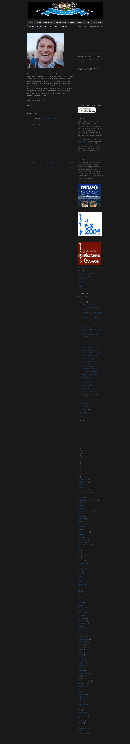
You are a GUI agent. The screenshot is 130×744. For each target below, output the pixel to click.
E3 (79, 553)
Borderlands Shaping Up (89, 304)
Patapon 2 (81, 662)
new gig (53, 81)
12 (78, 456)
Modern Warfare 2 (84, 644)
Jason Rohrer (82, 607)
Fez (79, 566)
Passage (81, 660)
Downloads (48, 22)
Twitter (87, 22)
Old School (81, 652)
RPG (79, 689)
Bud (79, 529)
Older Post (70, 163)
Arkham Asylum (83, 490)
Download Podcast (84, 276)
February (85, 406)
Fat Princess (82, 563)
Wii (79, 725)
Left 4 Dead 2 (82, 621)
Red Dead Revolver (84, 681)
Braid (79, 521)
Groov (80, 589)
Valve (79, 717)
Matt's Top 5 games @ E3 (89, 318)
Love (79, 626)
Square (80, 699)
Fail (79, 558)
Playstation (81, 668)
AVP (79, 495)
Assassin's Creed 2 (84, 492)
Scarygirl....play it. (87, 382)
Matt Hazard (82, 636)
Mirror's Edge (82, 642)
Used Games (82, 715)
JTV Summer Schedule (89, 372)
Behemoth (81, 508)
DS (79, 547)
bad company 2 (83, 498)
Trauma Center (83, 704)
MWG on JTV (82, 279)
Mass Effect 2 (82, 631)
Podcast (80, 670)
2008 (82, 413)
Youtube (80, 281)
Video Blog (81, 720)
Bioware (80, 516)
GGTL (80, 581)
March (84, 403)
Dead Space (82, 542)
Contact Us (97, 22)
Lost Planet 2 (82, 623)
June (84, 299)
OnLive (80, 655)
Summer (80, 702)
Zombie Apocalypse (84, 733)
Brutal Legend (82, 526)
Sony (79, 697)
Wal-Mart (81, 723)
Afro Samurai (82, 479)
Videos (71, 22)
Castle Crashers (83, 532)
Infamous (81, 602)
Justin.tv (80, 610)
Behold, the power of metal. (90, 385)
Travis (80, 707)
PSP (79, 676)
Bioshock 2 (81, 513)
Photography (82, 665)
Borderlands (82, 519)
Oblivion (80, 649)
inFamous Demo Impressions (91, 321)
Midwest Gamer (83, 639)
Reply (34, 127)
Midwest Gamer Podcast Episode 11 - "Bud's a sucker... (89, 337)
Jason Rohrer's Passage (89, 388)
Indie (79, 600)
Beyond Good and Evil (85, 511)
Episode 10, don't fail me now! (91, 391)
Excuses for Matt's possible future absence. (47, 26)
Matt (79, 634)
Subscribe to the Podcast (86, 273)
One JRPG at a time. (88, 358)
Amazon (80, 484)
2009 (82, 296)
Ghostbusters (82, 584)
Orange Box (82, 657)
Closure (80, 537)
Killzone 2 (81, 613)
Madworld (81, 628)
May (83, 302)
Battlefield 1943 (83, 505)
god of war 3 (82, 587)
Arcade (80, 487)
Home (31, 22)
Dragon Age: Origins (84, 545)
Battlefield (81, 503)
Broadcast (81, 524)
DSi (79, 550)
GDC (79, 579)
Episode (80, 555)
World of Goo (82, 728)
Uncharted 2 (82, 712)
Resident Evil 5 (83, 686)
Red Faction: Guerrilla (85, 683)
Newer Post (31, 163)
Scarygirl (81, 691)
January (85, 409)
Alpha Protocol (83, 482)
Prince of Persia (83, 673)
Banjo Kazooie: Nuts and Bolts (88, 500)
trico (79, 710)
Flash (79, 571)
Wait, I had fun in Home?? (90, 355)
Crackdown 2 (82, 539)
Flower (80, 574)
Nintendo (81, 647)
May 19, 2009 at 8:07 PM (50, 118)
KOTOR (80, 615)
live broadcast (82, 142)
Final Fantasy (82, 568)
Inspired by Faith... (87, 342)
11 (78, 453)
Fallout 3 (80, 560)
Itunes (39, 22)
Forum (79, 22)
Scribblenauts (82, 694)
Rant (79, 678)
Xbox (79, 731)
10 (78, 450)
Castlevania (82, 534)
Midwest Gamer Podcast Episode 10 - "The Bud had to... (91, 377)
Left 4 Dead (81, 618)
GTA (79, 592)
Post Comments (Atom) (44, 167)
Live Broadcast (61, 22)
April (83, 400)
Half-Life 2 (81, 594)
